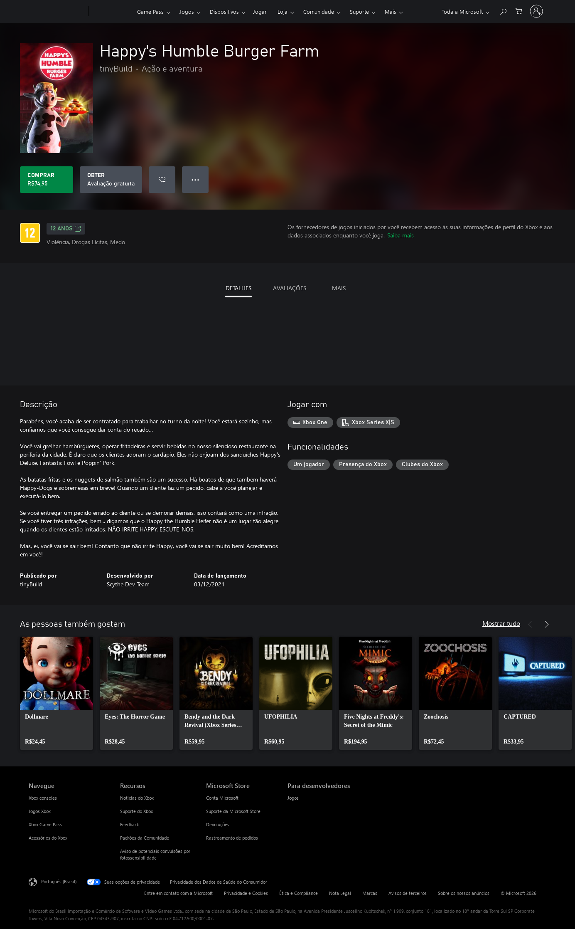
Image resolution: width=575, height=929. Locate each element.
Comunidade (318, 11)
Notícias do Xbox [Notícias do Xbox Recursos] (137, 798)
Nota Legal (340, 893)
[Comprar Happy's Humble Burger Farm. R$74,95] (46, 179)
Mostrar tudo (501, 623)
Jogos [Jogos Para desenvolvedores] (293, 798)
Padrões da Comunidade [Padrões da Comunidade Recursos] (144, 837)
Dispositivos (224, 11)
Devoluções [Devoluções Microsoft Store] (217, 824)
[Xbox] (112, 11)
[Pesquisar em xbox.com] (502, 10)
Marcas (369, 893)
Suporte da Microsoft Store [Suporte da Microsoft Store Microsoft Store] (233, 811)
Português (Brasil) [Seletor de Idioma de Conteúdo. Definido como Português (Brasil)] (58, 881)
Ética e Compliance (298, 893)
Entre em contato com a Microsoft (178, 893)
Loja (283, 11)
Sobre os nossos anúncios (463, 893)
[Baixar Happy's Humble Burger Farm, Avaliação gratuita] (111, 179)
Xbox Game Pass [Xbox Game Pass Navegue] (45, 824)
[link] (56, 693)
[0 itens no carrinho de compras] (519, 10)
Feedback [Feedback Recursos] (129, 824)
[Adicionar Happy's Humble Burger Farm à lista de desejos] (162, 179)
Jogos (186, 11)
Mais (390, 11)
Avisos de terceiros (407, 893)
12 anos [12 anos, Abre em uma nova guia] (66, 228)
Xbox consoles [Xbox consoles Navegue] (43, 798)
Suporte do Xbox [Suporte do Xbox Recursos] (136, 811)
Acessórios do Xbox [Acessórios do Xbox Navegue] (48, 837)
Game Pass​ (150, 11)
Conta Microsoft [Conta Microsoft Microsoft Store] (222, 798)
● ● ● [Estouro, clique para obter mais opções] (195, 179)
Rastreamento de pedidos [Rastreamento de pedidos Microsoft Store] (232, 837)
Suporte (359, 11)
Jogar (260, 11)
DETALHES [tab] (238, 288)
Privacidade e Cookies (246, 893)
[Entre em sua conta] (536, 11)
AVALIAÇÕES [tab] (289, 288)
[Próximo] (546, 624)
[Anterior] (530, 624)
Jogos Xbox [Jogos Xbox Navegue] (40, 811)
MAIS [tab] (339, 288)
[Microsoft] (57, 11)
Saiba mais (400, 235)
